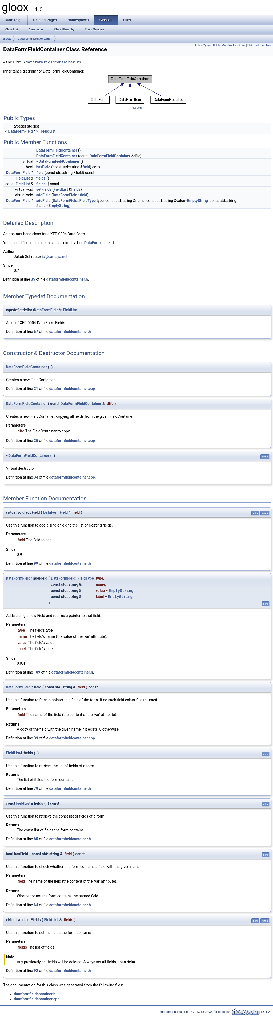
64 (36, 905)
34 (36, 477)
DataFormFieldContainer (34, 38)
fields (41, 178)
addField (43, 195)
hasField (43, 167)
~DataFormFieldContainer (58, 161)
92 (36, 971)
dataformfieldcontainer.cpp (72, 389)
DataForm (92, 243)
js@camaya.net (54, 256)
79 (36, 788)
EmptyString (197, 200)
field (86, 167)
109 (37, 672)
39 (36, 738)
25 (36, 441)
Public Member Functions (229, 45)
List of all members (259, 45)
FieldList (48, 131)
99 (36, 563)
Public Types (203, 45)
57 (36, 331)
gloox (7, 38)
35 (33, 279)
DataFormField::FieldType (74, 200)
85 (36, 839)
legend (137, 107)
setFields (43, 189)
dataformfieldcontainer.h (52, 62)
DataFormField (20, 131)
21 (36, 389)
